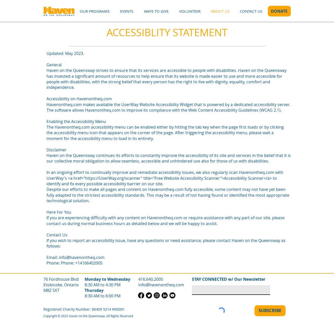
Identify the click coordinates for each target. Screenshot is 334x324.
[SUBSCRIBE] (270, 310)
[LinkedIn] (165, 295)
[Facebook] (141, 295)
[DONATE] (279, 11)
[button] (94, 11)
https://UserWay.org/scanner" (113, 178)
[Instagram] (157, 295)
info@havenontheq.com (82, 257)
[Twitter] (149, 295)
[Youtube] (172, 295)
